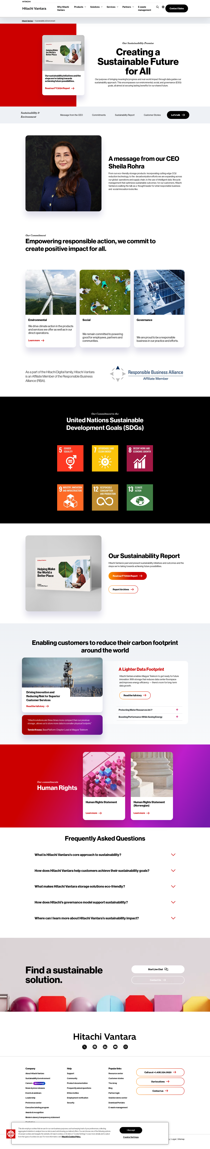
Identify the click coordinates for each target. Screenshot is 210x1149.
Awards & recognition (34, 1112)
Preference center (33, 1102)
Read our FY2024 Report (60, 88)
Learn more (36, 340)
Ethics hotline (73, 1093)
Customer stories (116, 1078)
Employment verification (77, 1098)
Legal (173, 1139)
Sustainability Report (125, 115)
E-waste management (144, 8)
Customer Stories (152, 115)
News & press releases (35, 1088)
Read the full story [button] (37, 706)
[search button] (157, 7)
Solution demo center (118, 1098)
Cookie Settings (131, 1137)
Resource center (116, 1073)
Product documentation (77, 1083)
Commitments (99, 115)
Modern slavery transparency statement (42, 1117)
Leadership (30, 1098)
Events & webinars (33, 1093)
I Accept (131, 1130)
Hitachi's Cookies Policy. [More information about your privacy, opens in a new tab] (71, 1136)
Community (72, 1078)
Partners (126, 6)
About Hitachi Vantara (34, 1073)
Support (70, 1073)
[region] (90, 1133)
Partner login (114, 1093)
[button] (161, 7)
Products (78, 6)
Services (111, 6)
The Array (113, 1083)
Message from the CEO (71, 115)
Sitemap (181, 1139)
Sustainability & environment (37, 1078)
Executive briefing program (37, 1107)
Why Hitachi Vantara (63, 8)
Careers (29, 1083)
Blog (110, 1088)
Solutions (95, 6)
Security (70, 1102)
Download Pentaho (117, 1102)
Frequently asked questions (79, 1088)
